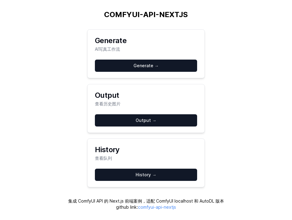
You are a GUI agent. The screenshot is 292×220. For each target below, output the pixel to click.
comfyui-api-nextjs (157, 207)
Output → (146, 120)
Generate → (146, 65)
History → (146, 174)
